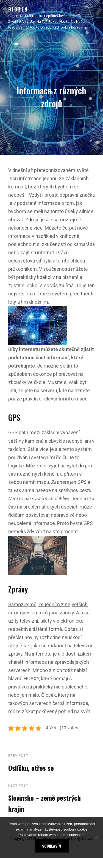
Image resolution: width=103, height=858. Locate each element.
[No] (96, 837)
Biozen (18, 9)
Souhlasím (51, 846)
